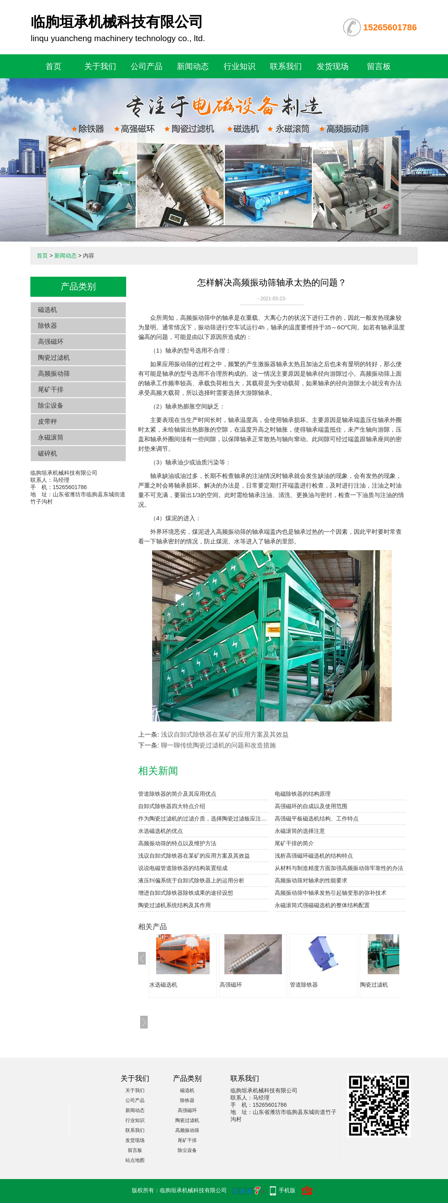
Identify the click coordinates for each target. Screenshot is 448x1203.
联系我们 (286, 66)
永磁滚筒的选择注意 (300, 831)
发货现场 (333, 66)
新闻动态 (193, 66)
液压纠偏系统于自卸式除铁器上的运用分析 (191, 880)
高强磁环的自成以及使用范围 (311, 806)
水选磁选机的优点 (160, 831)
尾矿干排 (50, 389)
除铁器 (47, 325)
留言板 (379, 66)
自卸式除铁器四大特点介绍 (171, 806)
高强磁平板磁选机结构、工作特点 (317, 818)
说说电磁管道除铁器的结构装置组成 (183, 868)
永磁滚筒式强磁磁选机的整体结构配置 (322, 905)
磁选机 (47, 309)
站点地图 (135, 1160)
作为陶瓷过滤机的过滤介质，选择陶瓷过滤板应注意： (203, 818)
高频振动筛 (54, 373)
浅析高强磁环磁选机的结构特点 (314, 855)
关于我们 (100, 66)
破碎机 (47, 453)
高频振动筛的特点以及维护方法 (177, 843)
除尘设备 (50, 405)
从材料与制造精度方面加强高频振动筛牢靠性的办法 (339, 868)
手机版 (287, 1190)
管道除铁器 (304, 984)
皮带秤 (47, 421)
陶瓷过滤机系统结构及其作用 (174, 905)
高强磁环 (50, 341)
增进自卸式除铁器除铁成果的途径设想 (185, 893)
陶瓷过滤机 (54, 357)
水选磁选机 (163, 984)
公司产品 (147, 66)
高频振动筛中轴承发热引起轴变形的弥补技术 (331, 893)
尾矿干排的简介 (294, 843)
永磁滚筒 (50, 437)
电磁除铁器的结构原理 (303, 794)
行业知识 (240, 66)
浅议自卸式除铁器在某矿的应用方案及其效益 (225, 734)
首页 (53, 66)
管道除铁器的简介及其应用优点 (177, 794)
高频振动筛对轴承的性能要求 (311, 880)
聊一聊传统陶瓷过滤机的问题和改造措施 (218, 745)
